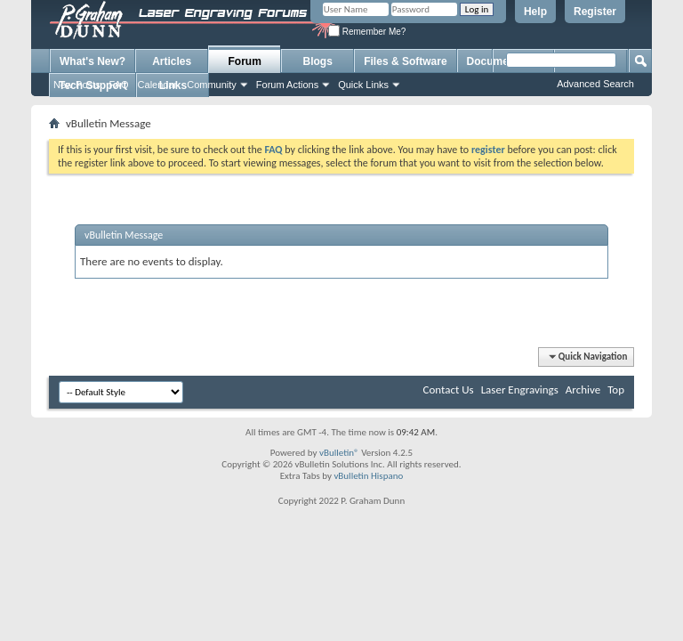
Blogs (318, 61)
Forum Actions (287, 84)
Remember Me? (367, 32)
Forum (245, 61)
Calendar (158, 84)
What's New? (92, 61)
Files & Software (405, 61)
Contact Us (448, 389)
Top (615, 389)
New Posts (76, 84)
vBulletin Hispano (368, 476)
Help (535, 11)
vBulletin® (339, 452)
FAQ (119, 84)
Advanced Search (595, 83)
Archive (583, 389)
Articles (171, 61)
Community (212, 84)
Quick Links (363, 84)
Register (595, 11)
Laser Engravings (519, 389)
